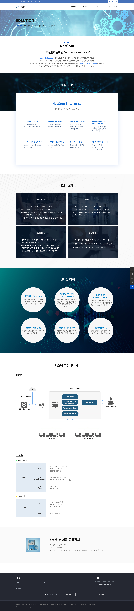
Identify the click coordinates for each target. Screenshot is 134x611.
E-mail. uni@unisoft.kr (34, 1)
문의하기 (101, 594)
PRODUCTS (86, 7)
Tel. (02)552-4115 (20, 1)
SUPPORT (99, 7)
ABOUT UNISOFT (113, 7)
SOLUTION (73, 7)
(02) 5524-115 (103, 584)
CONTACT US (113, 1)
